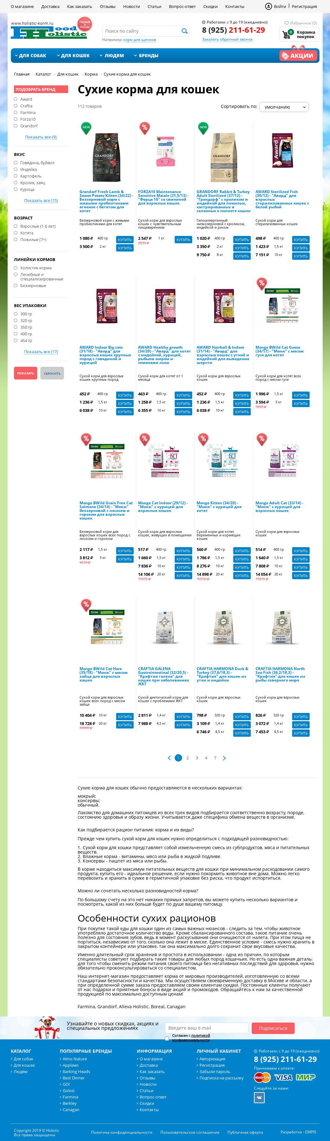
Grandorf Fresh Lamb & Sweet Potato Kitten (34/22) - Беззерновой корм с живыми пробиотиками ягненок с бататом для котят (106, 201)
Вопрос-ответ (182, 6)
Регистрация (304, 6)
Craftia (26, 105)
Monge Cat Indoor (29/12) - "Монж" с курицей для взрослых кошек (163, 507)
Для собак (32, 55)
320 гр (26, 320)
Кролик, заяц (32, 182)
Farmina (28, 112)
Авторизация (212, 1059)
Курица (27, 188)
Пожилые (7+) (33, 239)
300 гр (26, 313)
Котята (26, 232)
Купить (125, 239)
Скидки (210, 6)
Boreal (158, 1006)
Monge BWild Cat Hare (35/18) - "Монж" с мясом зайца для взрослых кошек (104, 675)
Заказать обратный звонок (227, 39)
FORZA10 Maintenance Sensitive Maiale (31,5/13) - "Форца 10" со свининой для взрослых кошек (163, 198)
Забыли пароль (215, 1071)
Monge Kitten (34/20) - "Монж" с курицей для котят (219, 507)
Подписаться (273, 1028)
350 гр (26, 326)
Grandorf (29, 125)
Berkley (70, 1103)
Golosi (68, 1090)
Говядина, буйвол (37, 162)
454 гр (26, 340)
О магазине (22, 6)
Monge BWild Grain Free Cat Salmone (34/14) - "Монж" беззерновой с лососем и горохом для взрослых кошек (106, 511)
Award (26, 98)
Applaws (71, 1065)
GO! (66, 1084)
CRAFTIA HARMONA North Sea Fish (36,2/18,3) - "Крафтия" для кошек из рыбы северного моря (280, 675)
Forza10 (27, 118)
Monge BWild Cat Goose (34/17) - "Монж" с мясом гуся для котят (280, 352)
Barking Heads (76, 1071)
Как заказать (79, 6)
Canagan (176, 1006)
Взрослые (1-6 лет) (38, 225)
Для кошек (75, 55)
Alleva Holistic (134, 1006)
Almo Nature (75, 1059)
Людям (114, 55)
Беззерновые (33, 285)
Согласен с (191, 1037)
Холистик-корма (36, 267)
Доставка (50, 6)
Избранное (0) (303, 23)
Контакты (234, 6)
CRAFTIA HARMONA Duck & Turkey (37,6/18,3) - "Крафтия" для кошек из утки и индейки (222, 675)
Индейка (28, 168)
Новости (131, 6)
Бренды (148, 55)
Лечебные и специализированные (41, 276)
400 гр (26, 333)
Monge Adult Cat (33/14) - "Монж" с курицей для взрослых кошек (279, 507)
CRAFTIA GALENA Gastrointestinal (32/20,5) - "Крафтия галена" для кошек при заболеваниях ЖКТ (163, 677)
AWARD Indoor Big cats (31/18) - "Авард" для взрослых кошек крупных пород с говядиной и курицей (105, 355)
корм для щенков (139, 39)
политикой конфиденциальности (191, 1037)
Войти (280, 6)
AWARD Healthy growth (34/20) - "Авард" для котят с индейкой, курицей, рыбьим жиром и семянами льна (164, 355)
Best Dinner (74, 1078)
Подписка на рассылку (222, 1078)
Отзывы (108, 6)
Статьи (154, 6)
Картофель (30, 175)
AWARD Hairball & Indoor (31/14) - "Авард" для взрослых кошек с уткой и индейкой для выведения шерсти (223, 355)
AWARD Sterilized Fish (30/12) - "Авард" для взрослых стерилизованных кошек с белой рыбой (282, 200)
